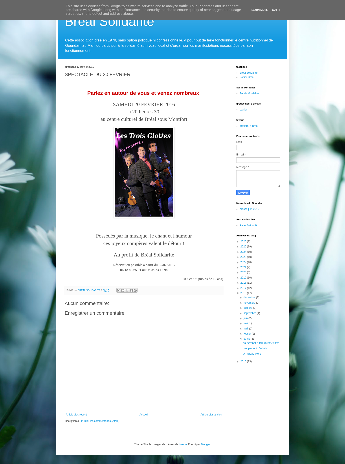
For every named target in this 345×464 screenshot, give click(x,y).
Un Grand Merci (252, 353)
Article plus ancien (211, 414)
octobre (248, 307)
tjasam (183, 444)
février (248, 333)
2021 (243, 267)
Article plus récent (76, 414)
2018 (243, 282)
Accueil (143, 414)
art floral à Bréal (249, 125)
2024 (243, 251)
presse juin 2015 (249, 209)
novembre (250, 302)
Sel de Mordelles (249, 93)
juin (246, 318)
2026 (243, 241)
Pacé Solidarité (248, 225)
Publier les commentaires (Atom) (100, 421)
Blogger (205, 444)
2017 (243, 288)
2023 (243, 256)
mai (246, 323)
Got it (276, 9)
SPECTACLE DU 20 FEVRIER (261, 343)
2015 (243, 361)
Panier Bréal (247, 77)
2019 (243, 277)
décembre (250, 297)
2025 (243, 246)
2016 (243, 293)
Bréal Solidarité (109, 21)
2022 (243, 262)
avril (246, 328)
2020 (243, 272)
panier (243, 109)
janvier (248, 338)
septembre (250, 313)
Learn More (259, 9)
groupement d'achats (255, 348)
